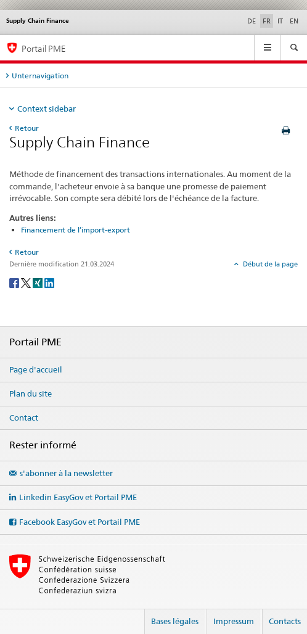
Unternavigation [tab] (40, 75)
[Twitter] (27, 282)
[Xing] (38, 282)
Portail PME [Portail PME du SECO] (43, 48)
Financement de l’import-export (75, 229)
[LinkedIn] (49, 282)
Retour (27, 128)
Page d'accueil (35, 369)
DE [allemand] (251, 21)
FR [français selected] (267, 21)
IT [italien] (280, 21)
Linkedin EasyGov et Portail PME (78, 497)
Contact (23, 417)
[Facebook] (15, 282)
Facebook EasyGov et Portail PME (79, 522)
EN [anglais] (294, 21)
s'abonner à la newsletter (66, 473)
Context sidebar (46, 108)
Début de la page (269, 264)
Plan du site (30, 393)
